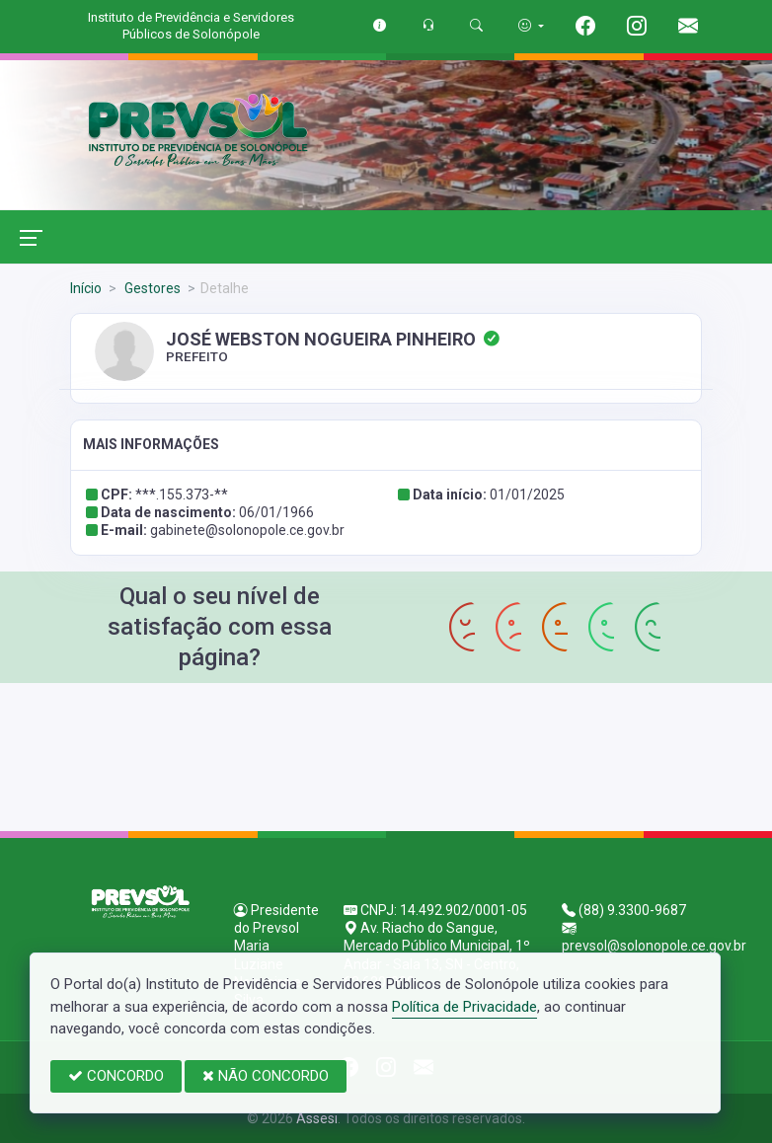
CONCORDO (116, 1076)
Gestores (151, 288)
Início (86, 288)
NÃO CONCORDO (265, 1076)
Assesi (317, 1118)
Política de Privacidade (464, 1007)
